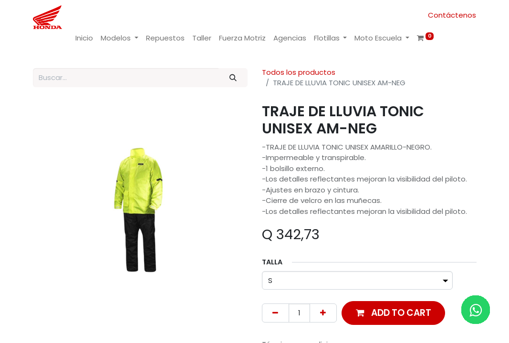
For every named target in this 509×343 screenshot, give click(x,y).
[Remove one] (275, 313)
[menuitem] (84, 38)
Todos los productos (298, 72)
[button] (394, 312)
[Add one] (323, 313)
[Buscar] (232, 78)
